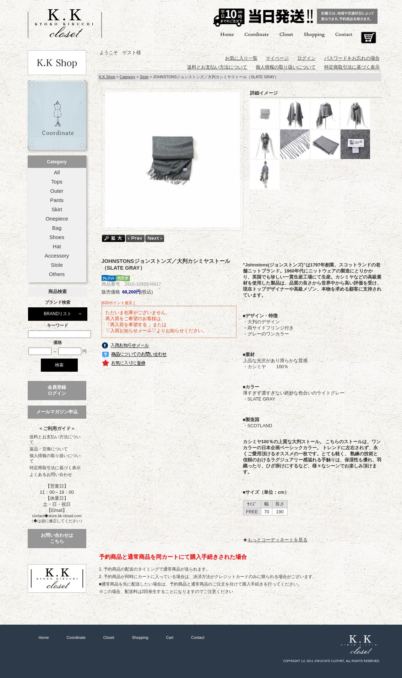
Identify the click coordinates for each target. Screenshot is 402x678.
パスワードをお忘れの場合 (352, 58)
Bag (56, 228)
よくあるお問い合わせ (50, 474)
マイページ (277, 58)
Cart (368, 38)
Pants (57, 200)
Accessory (57, 256)
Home (227, 34)
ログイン (306, 58)
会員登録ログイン (57, 390)
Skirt (56, 209)
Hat (57, 246)
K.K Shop (107, 77)
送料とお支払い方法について (55, 439)
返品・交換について (48, 449)
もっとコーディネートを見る (278, 539)
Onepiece (56, 219)
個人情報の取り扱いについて (55, 458)
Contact (343, 34)
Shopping (314, 34)
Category (56, 161)
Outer (56, 191)
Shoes (56, 237)
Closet (286, 34)
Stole (57, 265)
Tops (56, 182)
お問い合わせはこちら (57, 538)
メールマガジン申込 (57, 411)
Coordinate (256, 34)
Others (57, 274)
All (57, 172)
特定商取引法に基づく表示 (55, 468)
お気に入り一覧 (241, 58)
